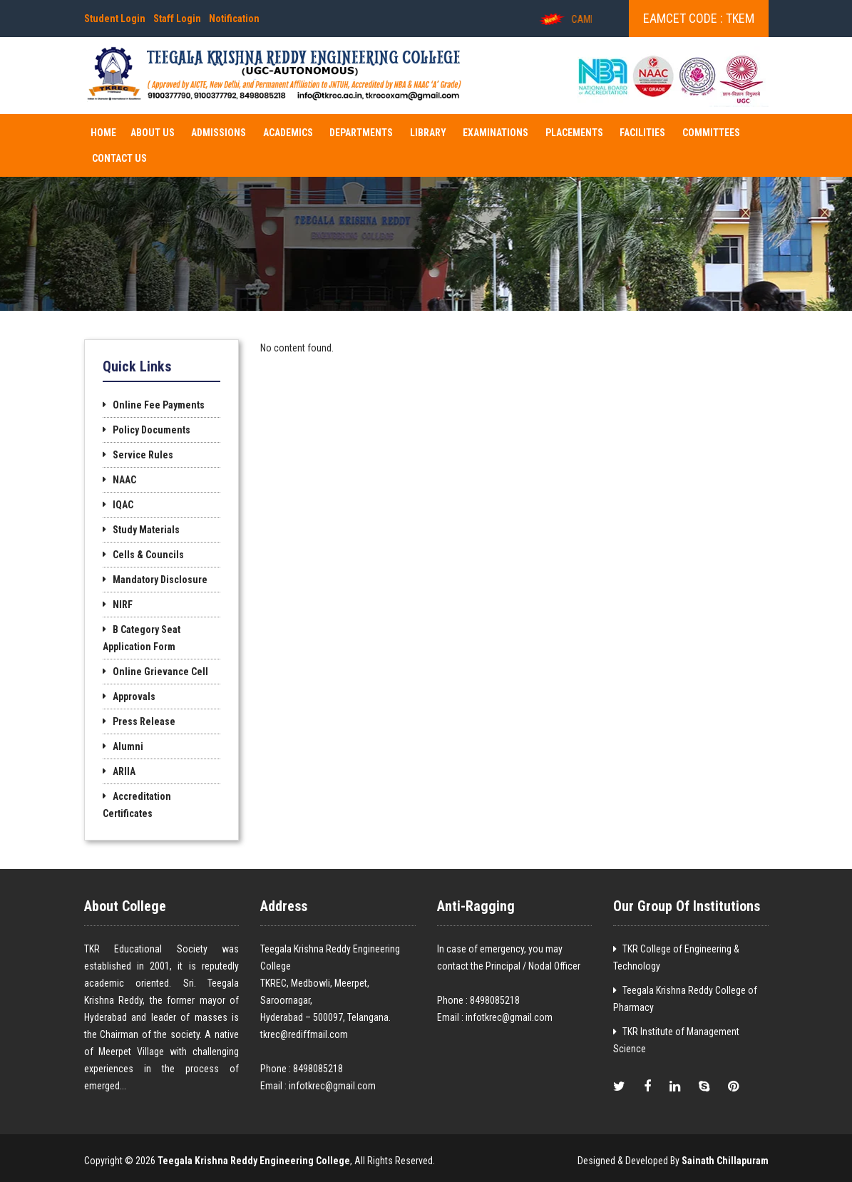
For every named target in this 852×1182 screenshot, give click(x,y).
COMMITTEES (711, 132)
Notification (234, 18)
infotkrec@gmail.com (332, 1085)
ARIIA (124, 771)
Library (428, 132)
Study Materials (146, 529)
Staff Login (177, 18)
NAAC (124, 479)
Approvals (134, 696)
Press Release (144, 721)
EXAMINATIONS (495, 132)
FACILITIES (642, 132)
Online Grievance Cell (160, 671)
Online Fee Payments (159, 405)
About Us (152, 132)
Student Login (114, 18)
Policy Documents (151, 430)
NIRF (123, 604)
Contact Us (119, 158)
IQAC (123, 504)
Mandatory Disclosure (160, 579)
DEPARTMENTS (361, 132)
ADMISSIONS (218, 132)
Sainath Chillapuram (725, 1160)
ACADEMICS (288, 132)
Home (103, 132)
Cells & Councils (148, 554)
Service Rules (143, 455)
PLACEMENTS (574, 132)
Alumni (128, 746)
